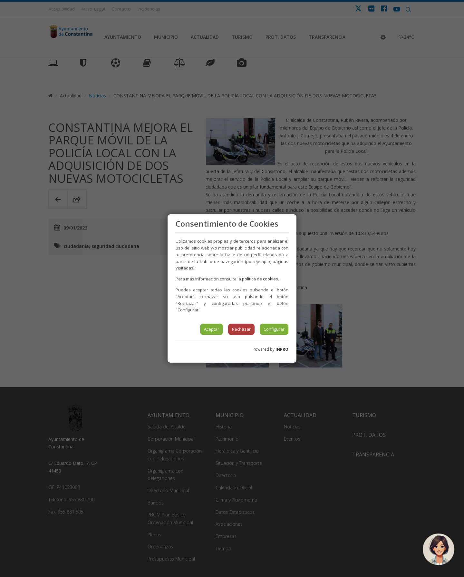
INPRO (282, 349)
